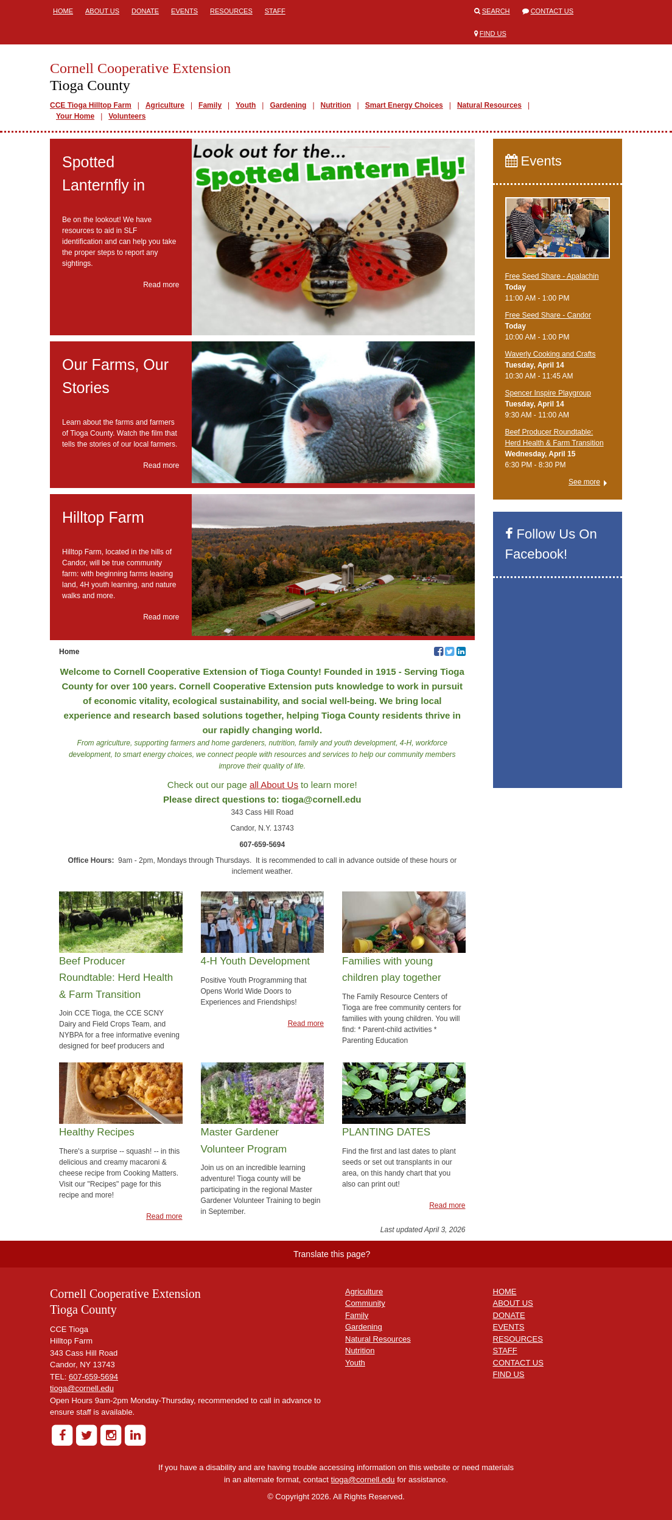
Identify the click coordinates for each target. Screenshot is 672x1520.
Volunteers (126, 116)
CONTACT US (518, 1362)
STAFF (505, 1350)
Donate (145, 11)
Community (365, 1303)
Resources (231, 11)
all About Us (274, 784)
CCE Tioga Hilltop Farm (90, 105)
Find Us (493, 33)
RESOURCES (518, 1339)
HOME (505, 1291)
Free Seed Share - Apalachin (552, 276)
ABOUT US (513, 1303)
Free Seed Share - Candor (548, 315)
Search (496, 11)
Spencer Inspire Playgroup (548, 393)
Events (184, 11)
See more (584, 482)
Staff (275, 11)
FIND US (509, 1374)
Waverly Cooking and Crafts (550, 354)
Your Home (75, 116)
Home (63, 11)
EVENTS (509, 1326)
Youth (246, 105)
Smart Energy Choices (404, 105)
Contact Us (552, 11)
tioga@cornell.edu (82, 1388)
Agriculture (164, 105)
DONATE (509, 1315)
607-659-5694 (93, 1376)
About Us (102, 11)
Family (210, 105)
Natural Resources (489, 105)
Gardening (288, 105)
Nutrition (336, 105)
